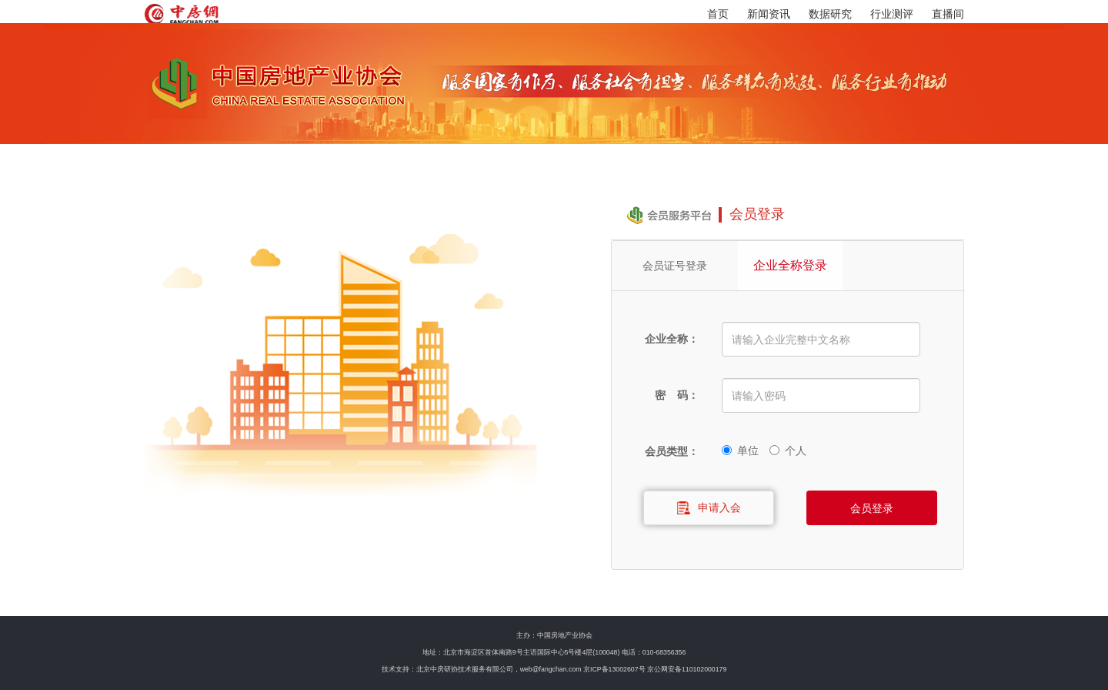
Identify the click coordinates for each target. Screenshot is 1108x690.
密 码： (677, 395)
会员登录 (871, 508)
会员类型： (672, 451)
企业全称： (672, 339)
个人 (787, 447)
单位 (740, 447)
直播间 (948, 14)
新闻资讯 (768, 14)
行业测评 (891, 14)
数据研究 (830, 14)
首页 (718, 14)
